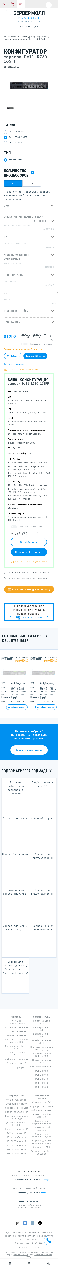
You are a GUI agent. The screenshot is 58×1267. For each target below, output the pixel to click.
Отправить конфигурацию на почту (31, 562)
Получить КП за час (29, 552)
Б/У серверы (16, 1067)
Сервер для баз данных (42, 1115)
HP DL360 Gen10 (16, 1145)
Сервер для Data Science (41, 1152)
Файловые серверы (16, 1059)
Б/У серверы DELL (41, 1066)
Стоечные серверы (16, 1027)
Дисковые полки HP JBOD (16, 1123)
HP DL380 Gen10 (16, 1141)
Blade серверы (16, 1035)
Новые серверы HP (16, 1129)
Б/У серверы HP (16, 1133)
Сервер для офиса (41, 1106)
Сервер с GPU (41, 1147)
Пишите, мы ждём (29, 1192)
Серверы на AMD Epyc (16, 1054)
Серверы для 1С (16, 1063)
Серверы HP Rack (16, 1103)
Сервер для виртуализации (41, 1122)
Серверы (16, 1016)
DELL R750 (41, 1070)
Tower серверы (16, 1031)
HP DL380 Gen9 (16, 1149)
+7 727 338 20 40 (29, 18)
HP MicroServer (16, 1137)
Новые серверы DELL (41, 1061)
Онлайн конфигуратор (16, 1022)
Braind (36, 1247)
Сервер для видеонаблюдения (41, 1135)
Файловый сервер (41, 1110)
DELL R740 (41, 1074)
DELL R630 (41, 1086)
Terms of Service (43, 1254)
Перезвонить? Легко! (29, 1179)
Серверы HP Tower (16, 1107)
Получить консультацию (29, 750)
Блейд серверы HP (16, 1111)
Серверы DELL (41, 1016)
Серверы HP (16, 1095)
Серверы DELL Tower (41, 1035)
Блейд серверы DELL (41, 1041)
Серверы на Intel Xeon (16, 1047)
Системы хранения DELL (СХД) (41, 1048)
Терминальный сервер (41, 1128)
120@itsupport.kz (29, 21)
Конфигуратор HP (16, 1099)
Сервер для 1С (41, 1102)
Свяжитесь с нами (29, 618)
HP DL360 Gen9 (16, 1153)
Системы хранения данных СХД (16, 1040)
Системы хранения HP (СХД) (16, 1117)
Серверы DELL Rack (41, 1028)
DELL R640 (41, 1078)
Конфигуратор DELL (41, 1022)
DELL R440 (41, 1082)
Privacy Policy (21, 1254)
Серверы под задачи (41, 1097)
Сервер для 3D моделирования (41, 1142)
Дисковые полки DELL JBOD (42, 1054)
